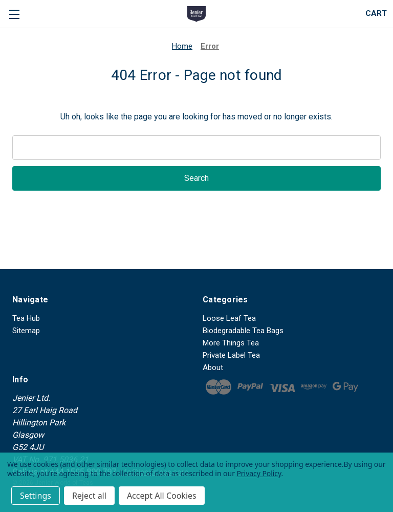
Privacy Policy (258, 473)
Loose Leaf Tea (229, 318)
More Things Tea (231, 342)
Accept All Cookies (161, 495)
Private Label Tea (231, 355)
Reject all (89, 495)
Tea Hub (26, 318)
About (213, 367)
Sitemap (26, 330)
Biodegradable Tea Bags (243, 330)
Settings (35, 495)
